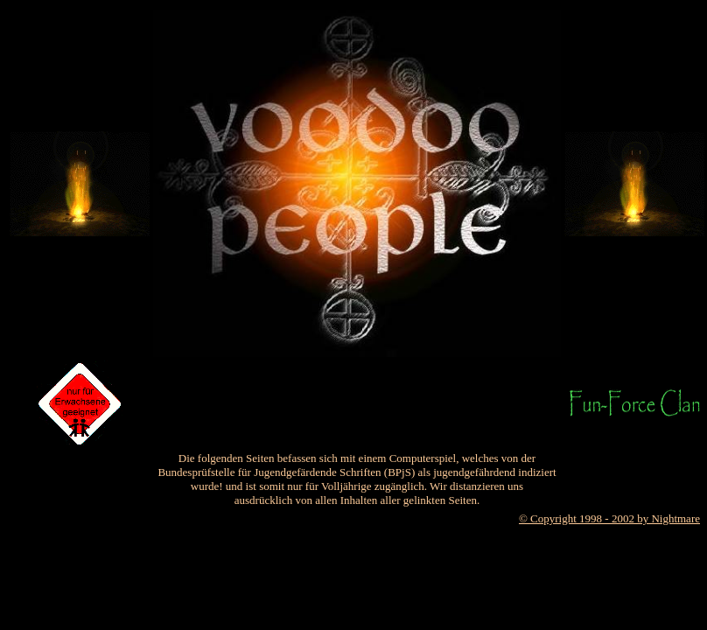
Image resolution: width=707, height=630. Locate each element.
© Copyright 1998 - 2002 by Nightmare (609, 518)
